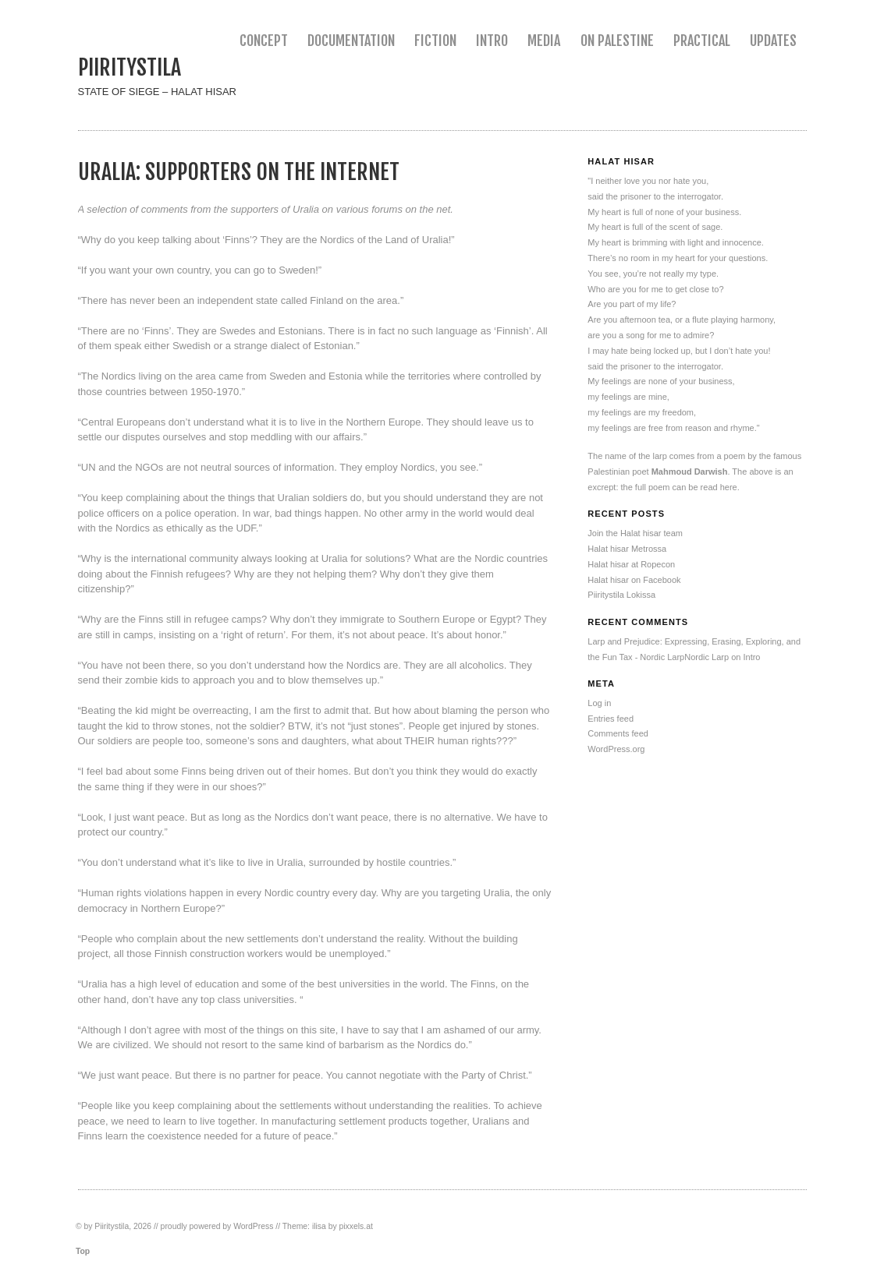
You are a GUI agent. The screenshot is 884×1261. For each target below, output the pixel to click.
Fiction (435, 40)
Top (83, 1251)
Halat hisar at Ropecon (631, 564)
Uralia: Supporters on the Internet (238, 171)
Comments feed (618, 733)
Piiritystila (129, 67)
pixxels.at (356, 1226)
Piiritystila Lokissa (621, 594)
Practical (701, 40)
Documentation (351, 40)
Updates (773, 40)
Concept (264, 40)
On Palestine (617, 40)
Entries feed (611, 718)
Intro (492, 40)
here (728, 487)
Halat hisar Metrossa (627, 548)
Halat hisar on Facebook (634, 580)
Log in (599, 703)
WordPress (253, 1226)
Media (543, 40)
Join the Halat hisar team (635, 533)
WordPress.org (616, 749)
